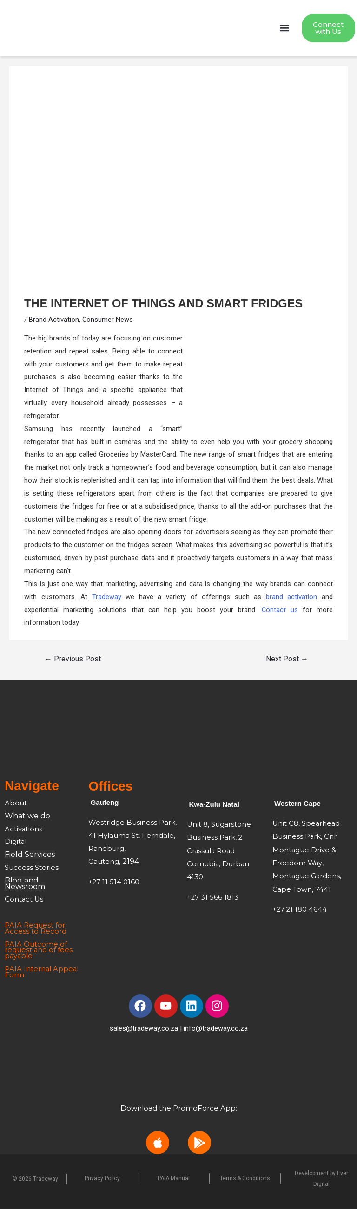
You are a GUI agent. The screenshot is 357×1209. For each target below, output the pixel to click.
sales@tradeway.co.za (144, 1029)
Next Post (287, 659)
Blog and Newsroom (25, 883)
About (17, 803)
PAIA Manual (174, 1179)
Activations (24, 829)
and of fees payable (39, 953)
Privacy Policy (102, 1179)
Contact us (279, 610)
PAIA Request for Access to (35, 928)
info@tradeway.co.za (216, 1029)
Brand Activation (54, 320)
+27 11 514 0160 (114, 882)
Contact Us (24, 899)
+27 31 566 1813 (213, 896)
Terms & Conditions (245, 1179)
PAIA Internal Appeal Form (28, 972)
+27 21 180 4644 (300, 908)
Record (53, 931)
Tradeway (106, 597)
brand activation (291, 597)
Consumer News (107, 320)
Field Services (30, 854)
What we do (27, 816)
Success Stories (32, 867)
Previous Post (73, 659)
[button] (284, 28)
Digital (16, 842)
